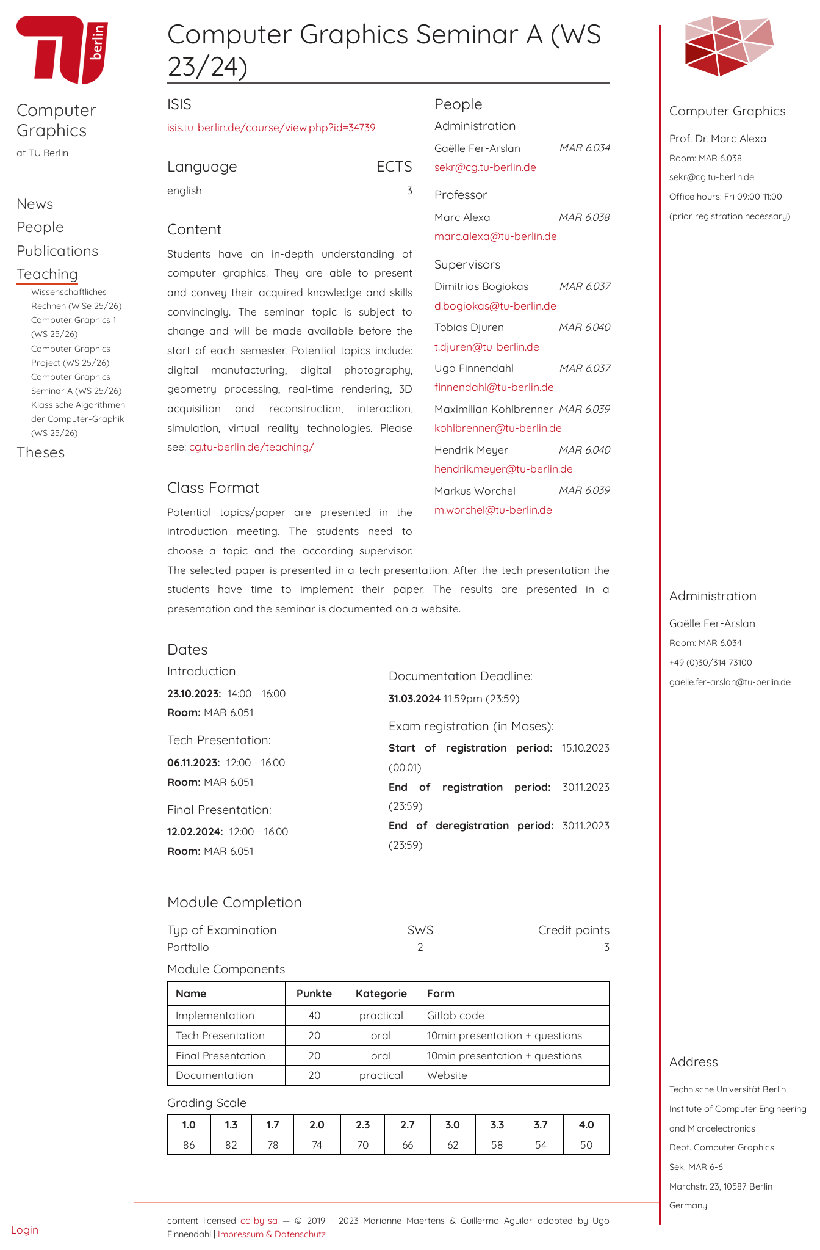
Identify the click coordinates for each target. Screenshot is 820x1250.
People (40, 226)
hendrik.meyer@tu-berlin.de (503, 468)
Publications (57, 250)
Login (24, 1229)
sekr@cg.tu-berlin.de (711, 177)
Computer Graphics (56, 120)
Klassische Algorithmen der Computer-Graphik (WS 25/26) (78, 418)
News (34, 203)
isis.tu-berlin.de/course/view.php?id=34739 (271, 127)
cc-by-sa (259, 1220)
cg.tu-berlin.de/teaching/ (251, 446)
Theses (40, 452)
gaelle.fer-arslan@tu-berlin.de (730, 682)
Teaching (47, 273)
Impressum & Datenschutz (272, 1234)
